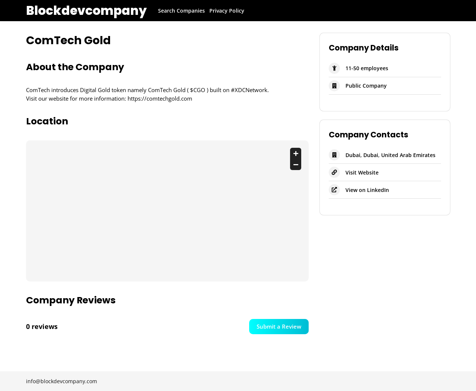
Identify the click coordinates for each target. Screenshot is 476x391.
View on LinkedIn (367, 189)
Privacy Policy (226, 10)
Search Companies (181, 10)
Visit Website (362, 172)
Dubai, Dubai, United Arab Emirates (390, 155)
